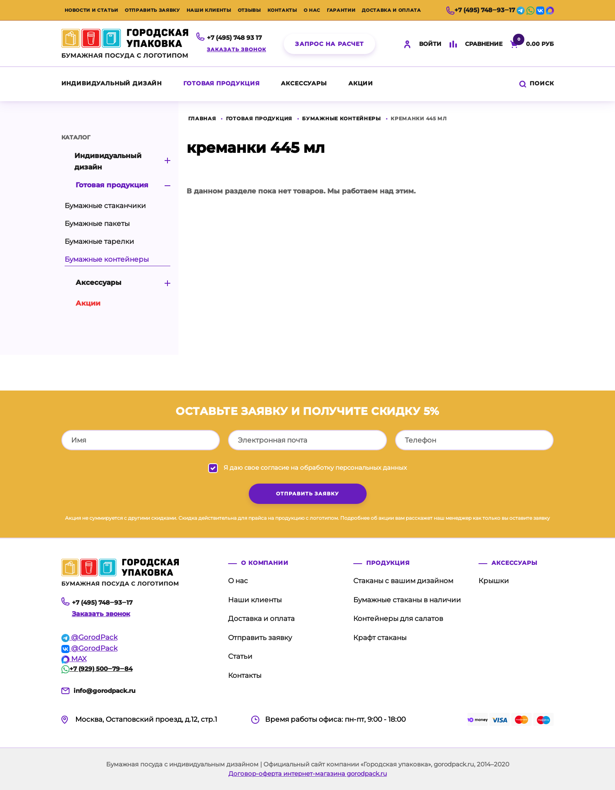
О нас (312, 10)
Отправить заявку (152, 10)
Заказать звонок (236, 49)
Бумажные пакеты (97, 223)
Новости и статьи (92, 10)
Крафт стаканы (379, 638)
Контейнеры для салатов (398, 618)
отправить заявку (307, 493)
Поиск (536, 83)
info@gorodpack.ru (104, 691)
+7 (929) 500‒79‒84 (97, 669)
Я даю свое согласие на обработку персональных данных (315, 467)
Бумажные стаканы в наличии (407, 600)
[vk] (540, 10)
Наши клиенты (209, 10)
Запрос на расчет (329, 44)
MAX (74, 659)
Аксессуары (303, 83)
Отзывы (249, 10)
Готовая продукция (221, 83)
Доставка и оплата (391, 10)
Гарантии (341, 10)
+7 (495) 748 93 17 (234, 37)
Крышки (493, 581)
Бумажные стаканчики (105, 206)
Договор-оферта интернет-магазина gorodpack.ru (307, 773)
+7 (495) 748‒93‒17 (480, 10)
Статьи (240, 656)
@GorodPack (89, 637)
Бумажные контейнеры (341, 118)
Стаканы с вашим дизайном (403, 581)
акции (360, 83)
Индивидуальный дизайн (111, 83)
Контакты (282, 10)
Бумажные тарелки (99, 241)
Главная (202, 118)
